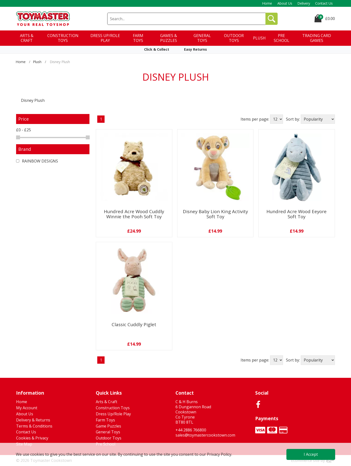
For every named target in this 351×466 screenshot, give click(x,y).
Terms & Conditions (34, 426)
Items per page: (255, 119)
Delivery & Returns (33, 420)
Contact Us (324, 3)
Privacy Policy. (219, 454)
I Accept (311, 454)
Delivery (303, 3)
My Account (26, 407)
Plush (37, 61)
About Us (284, 3)
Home (267, 3)
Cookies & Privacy (32, 438)
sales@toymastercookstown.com (205, 435)
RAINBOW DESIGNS (37, 161)
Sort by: (293, 119)
